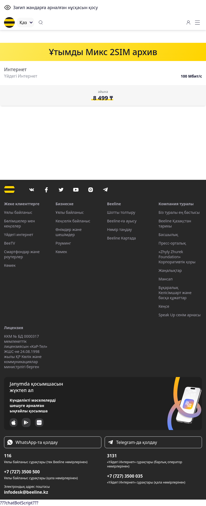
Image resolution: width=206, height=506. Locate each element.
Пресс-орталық (172, 243)
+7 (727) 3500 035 (125, 476)
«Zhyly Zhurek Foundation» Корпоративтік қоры (177, 256)
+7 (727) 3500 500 (22, 472)
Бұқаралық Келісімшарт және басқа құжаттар (175, 292)
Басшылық (168, 234)
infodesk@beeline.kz (26, 492)
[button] (197, 22)
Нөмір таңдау (119, 229)
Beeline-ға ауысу (122, 220)
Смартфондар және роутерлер (22, 254)
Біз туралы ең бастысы (179, 212)
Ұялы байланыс (18, 212)
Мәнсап (165, 278)
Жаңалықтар (170, 270)
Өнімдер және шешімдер (69, 232)
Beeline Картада (121, 238)
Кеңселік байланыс (73, 220)
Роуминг (63, 243)
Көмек (10, 265)
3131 (112, 456)
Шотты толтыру (121, 212)
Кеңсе (164, 306)
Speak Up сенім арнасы (180, 314)
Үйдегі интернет (18, 234)
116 (7, 456)
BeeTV (9, 243)
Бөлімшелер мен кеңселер (19, 223)
